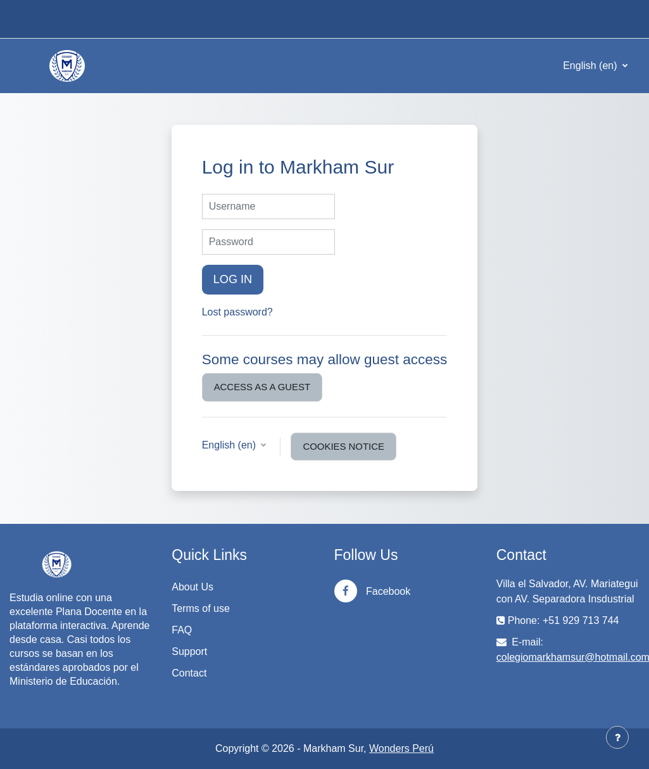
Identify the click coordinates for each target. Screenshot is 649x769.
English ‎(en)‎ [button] (230, 445)
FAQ (182, 630)
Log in (233, 279)
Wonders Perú (401, 748)
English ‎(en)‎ (591, 65)
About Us (192, 587)
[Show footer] (617, 737)
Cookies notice (343, 446)
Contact (189, 673)
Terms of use (201, 608)
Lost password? (237, 312)
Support (189, 651)
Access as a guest (262, 386)
